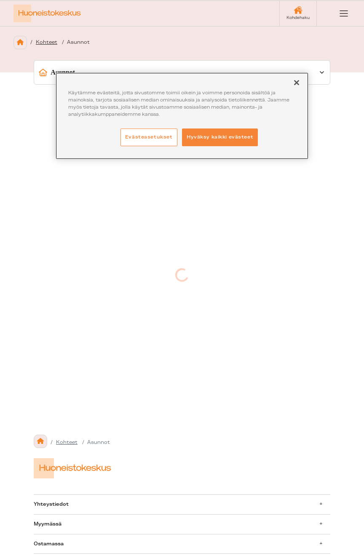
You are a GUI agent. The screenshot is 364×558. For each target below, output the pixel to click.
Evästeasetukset (149, 137)
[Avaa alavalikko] (321, 504)
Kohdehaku (298, 17)
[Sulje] (296, 82)
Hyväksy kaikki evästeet (220, 137)
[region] (182, 115)
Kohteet (46, 42)
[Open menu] (337, 13)
